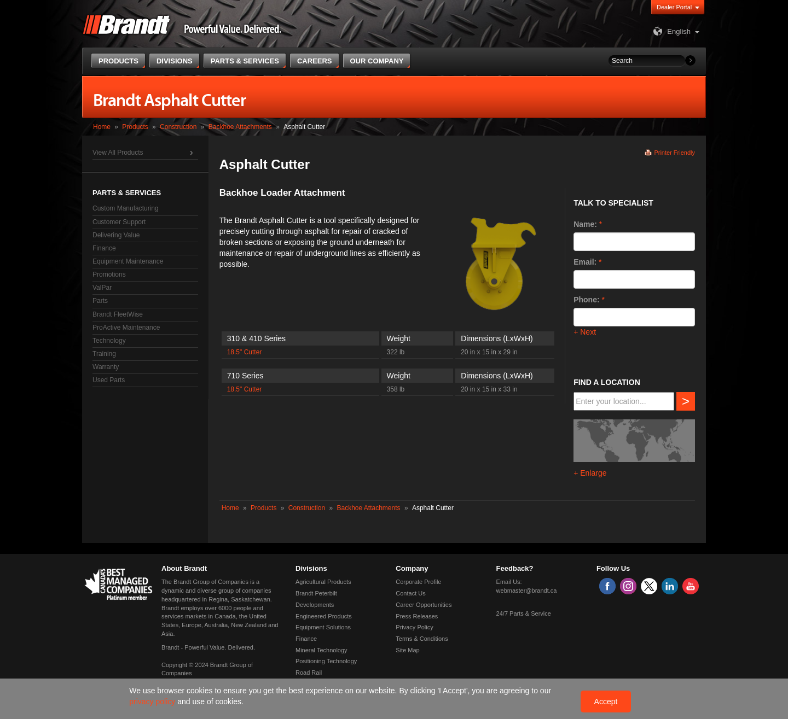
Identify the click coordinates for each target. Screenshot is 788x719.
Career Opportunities (423, 604)
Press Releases (417, 616)
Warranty (105, 367)
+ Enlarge (589, 473)
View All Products (117, 152)
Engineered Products (324, 616)
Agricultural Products (323, 581)
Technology (109, 340)
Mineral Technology (321, 650)
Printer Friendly (674, 152)
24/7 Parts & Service (523, 613)
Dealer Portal (674, 7)
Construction (178, 127)
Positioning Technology (326, 661)
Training (104, 354)
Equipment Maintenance (127, 261)
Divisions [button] (175, 61)
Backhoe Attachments (240, 127)
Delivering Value (116, 235)
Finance (104, 248)
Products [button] (118, 61)
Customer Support (119, 222)
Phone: (586, 299)
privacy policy (153, 701)
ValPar (102, 287)
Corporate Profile (418, 581)
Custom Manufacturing (125, 208)
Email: (584, 262)
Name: (585, 224)
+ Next (584, 332)
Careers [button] (314, 61)
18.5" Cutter (244, 352)
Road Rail (309, 672)
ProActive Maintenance (126, 327)
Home (102, 127)
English (671, 31)
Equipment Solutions (323, 627)
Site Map (407, 650)
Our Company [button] (377, 61)
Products (135, 127)
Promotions (109, 274)
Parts (100, 301)
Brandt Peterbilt (316, 593)
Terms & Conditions (422, 638)
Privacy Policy (414, 627)
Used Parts (108, 380)
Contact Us (410, 593)
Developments (315, 604)
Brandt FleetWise (117, 314)
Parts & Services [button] (245, 61)
